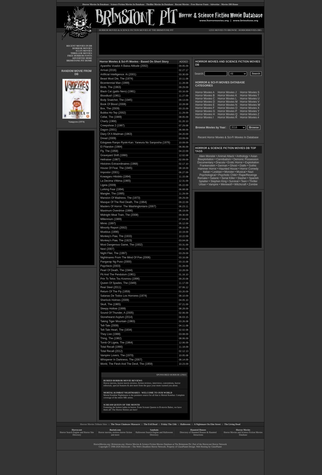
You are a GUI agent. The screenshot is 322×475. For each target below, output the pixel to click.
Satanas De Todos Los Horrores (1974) (123, 295)
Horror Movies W (250, 104)
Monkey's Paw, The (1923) (116, 240)
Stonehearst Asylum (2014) (116, 317)
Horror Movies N (227, 104)
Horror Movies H (205, 114)
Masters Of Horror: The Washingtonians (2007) (128, 206)
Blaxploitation (206, 159)
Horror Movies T (249, 95)
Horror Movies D (205, 101)
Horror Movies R (227, 117)
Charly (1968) (108, 121)
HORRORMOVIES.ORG (250, 30)
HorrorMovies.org (102, 444)
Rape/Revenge (248, 175)
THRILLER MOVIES (81, 53)
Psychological (207, 175)
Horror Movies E (205, 104)
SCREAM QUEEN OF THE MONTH (122, 405)
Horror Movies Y (249, 111)
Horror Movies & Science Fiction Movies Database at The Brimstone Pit (158, 444)
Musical (241, 171)
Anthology (242, 156)
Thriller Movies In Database (159, 4)
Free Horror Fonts (200, 4)
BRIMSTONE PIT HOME (79, 60)
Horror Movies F (204, 108)
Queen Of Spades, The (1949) (118, 283)
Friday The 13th (168, 424)
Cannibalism (223, 159)
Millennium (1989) (111, 219)
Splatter (203, 181)
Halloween (185, 424)
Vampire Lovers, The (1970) (116, 355)
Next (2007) (107, 248)
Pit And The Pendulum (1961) (118, 274)
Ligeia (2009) (108, 185)
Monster (229, 171)
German (222, 165)
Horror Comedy (249, 168)
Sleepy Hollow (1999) (113, 308)
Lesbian (217, 171)
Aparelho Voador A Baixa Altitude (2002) (124, 65)
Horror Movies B (205, 95)
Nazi (250, 171)
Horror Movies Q (227, 114)
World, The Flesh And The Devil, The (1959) (126, 363)
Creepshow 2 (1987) (112, 125)
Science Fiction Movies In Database (127, 4)
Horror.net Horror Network (215, 444)
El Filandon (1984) (111, 146)
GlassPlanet (216, 446)
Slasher (242, 178)
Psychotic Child (227, 175)
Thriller (253, 181)
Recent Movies (182, 4)
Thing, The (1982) (111, 338)
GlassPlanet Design (186, 446)
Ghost (233, 165)
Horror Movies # (249, 117)
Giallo (242, 165)
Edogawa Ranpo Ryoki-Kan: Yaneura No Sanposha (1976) (135, 142)
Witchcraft (240, 184)
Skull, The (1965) (110, 304)
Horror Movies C (205, 98)
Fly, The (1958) (109, 151)
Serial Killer (228, 178)
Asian (253, 156)
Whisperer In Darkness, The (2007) (121, 359)
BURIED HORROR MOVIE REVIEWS (123, 380)
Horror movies (105, 432)
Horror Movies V (249, 101)
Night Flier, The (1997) (113, 253)
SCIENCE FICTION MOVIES (134, 30)
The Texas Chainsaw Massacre (125, 424)
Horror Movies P (227, 111)
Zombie (253, 184)
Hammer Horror (207, 168)
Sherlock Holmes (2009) (114, 300)
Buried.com (115, 430)
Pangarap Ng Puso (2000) (115, 261)
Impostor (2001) (109, 172)
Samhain (154, 430)
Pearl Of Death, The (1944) (116, 270)
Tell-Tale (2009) (109, 325)
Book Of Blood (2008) (113, 104)
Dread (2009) (108, 138)
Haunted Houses (198, 430)
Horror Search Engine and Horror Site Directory (77, 433)
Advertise (214, 4)
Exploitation (252, 162)
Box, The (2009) (110, 108)
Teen (244, 181)
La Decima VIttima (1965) (115, 180)
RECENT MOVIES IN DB (79, 46)
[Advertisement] (76, 198)
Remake (203, 178)
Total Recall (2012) (111, 351)
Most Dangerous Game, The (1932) (121, 244)
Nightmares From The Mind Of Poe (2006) (125, 257)
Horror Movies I (204, 117)
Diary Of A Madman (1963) (116, 134)
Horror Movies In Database (95, 4)
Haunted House (228, 168)
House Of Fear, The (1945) (116, 168)
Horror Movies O (227, 108)
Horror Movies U (249, 98)
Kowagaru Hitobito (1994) (115, 176)
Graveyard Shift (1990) (113, 155)
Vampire (213, 184)
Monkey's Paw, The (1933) (116, 236)
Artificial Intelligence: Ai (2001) (118, 74)
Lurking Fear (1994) (112, 189)
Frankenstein (207, 165)
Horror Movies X (249, 108)
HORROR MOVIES (108, 30)
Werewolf (226, 184)
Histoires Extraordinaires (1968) (119, 163)
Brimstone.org (118, 444)
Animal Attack (226, 156)
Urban (202, 184)
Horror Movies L (227, 98)
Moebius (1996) (109, 231)
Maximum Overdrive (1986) (116, 210)
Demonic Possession (245, 159)
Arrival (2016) (108, 70)
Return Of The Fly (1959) (115, 291)
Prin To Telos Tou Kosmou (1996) (120, 278)
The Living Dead (232, 424)
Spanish (253, 178)
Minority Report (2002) (113, 227)
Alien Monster (207, 156)
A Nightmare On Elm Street (207, 424)
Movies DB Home (229, 4)
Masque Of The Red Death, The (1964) (123, 202)
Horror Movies (243, 430)
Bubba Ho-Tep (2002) (113, 112)
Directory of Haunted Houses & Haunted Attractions (198, 433)
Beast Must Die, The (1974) (116, 78)
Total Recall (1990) (111, 346)
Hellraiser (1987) (110, 159)
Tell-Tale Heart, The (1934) (116, 329)
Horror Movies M (227, 101)
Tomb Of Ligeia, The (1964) (116, 342)
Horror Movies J (227, 92)
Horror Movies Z (249, 114)
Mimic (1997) (108, 223)
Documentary (205, 162)
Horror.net (77, 430)
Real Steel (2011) (110, 287)
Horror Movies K (227, 95)
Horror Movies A (204, 92)
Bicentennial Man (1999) (114, 82)
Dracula (220, 162)
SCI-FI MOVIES (84, 51)
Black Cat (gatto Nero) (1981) (118, 91)
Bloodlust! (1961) (110, 95)
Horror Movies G (205, 111)
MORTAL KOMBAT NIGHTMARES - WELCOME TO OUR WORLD (138, 392)
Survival (234, 181)
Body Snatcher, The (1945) (116, 99)
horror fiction (126, 432)
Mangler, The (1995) (112, 193)
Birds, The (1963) (110, 87)
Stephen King (219, 181)
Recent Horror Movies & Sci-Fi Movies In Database (228, 137)
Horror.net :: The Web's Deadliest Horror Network (143, 446)
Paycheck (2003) (110, 266)
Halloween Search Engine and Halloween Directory (154, 433)
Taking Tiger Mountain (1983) (117, 321)
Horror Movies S (249, 92)
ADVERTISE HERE (82, 58)
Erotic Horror (235, 162)
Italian (206, 171)
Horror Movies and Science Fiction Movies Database (243, 433)
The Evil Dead (150, 424)
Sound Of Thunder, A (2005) (117, 312)
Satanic (214, 178)
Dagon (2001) (108, 129)
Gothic (252, 165)
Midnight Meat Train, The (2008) (119, 214)
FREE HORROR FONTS (79, 55)
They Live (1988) (110, 334)
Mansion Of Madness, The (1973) (120, 197)
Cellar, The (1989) (111, 117)
